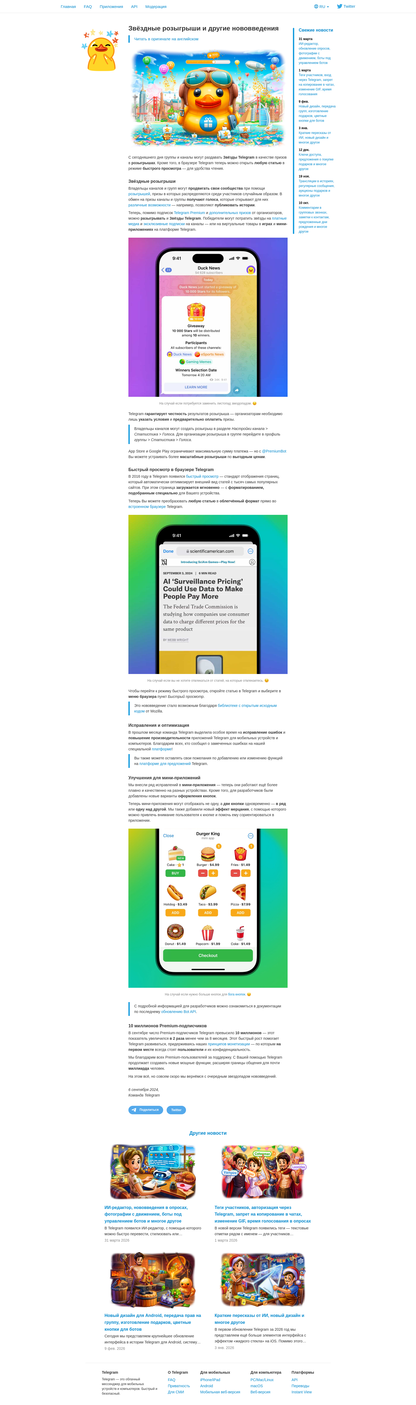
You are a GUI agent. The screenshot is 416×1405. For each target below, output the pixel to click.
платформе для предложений (164, 764)
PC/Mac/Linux (262, 1380)
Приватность (179, 1386)
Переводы (300, 1386)
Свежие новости (316, 30)
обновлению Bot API (178, 1012)
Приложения (111, 6)
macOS (256, 1386)
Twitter (346, 6)
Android (206, 1386)
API (134, 6)
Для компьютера (265, 1372)
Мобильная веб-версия (220, 1392)
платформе (162, 749)
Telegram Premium (189, 213)
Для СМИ (176, 1392)
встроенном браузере (147, 506)
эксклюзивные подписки (164, 224)
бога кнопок (236, 994)
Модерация (156, 6)
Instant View (302, 1392)
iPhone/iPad (210, 1380)
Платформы (303, 1372)
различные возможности (149, 205)
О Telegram (178, 1372)
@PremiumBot (274, 451)
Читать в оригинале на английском (166, 39)
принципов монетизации (229, 1044)
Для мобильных (215, 1372)
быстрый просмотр (202, 476)
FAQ (88, 6)
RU (321, 6)
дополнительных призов (230, 213)
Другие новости (208, 1133)
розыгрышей (139, 194)
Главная (68, 6)
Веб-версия (260, 1392)
